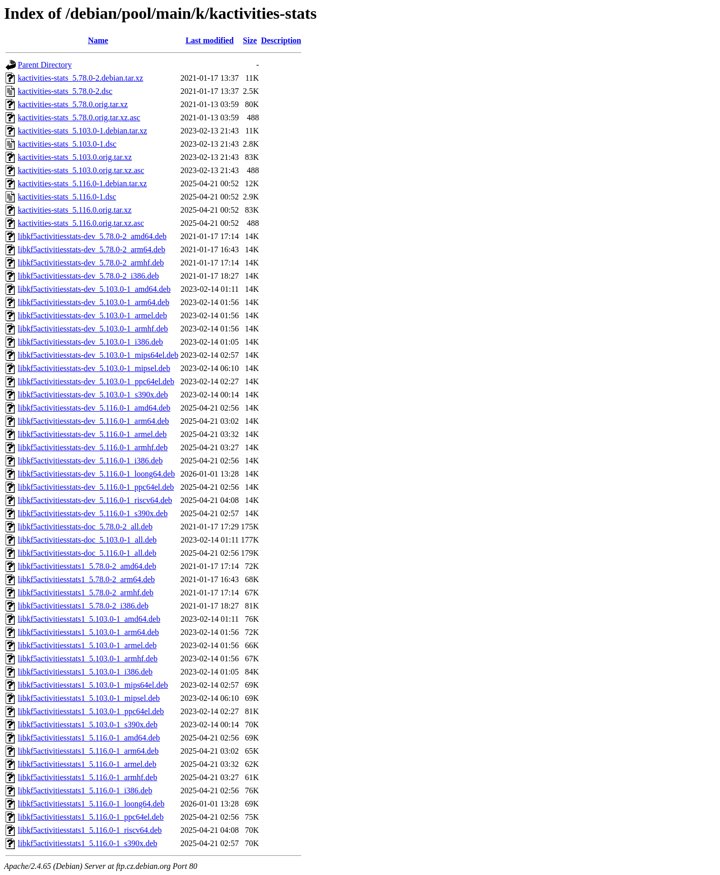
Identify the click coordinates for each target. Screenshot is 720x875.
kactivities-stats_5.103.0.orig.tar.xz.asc (81, 170)
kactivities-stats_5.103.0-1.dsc (67, 144)
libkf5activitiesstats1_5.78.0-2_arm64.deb (86, 579)
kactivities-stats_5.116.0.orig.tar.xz (75, 210)
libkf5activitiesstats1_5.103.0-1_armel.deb (87, 645)
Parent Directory (45, 64)
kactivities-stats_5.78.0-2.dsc (65, 91)
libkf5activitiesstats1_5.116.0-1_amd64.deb (89, 737)
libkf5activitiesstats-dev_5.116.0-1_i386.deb (90, 460)
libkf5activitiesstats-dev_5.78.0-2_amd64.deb (92, 236)
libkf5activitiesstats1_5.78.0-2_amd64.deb (87, 566)
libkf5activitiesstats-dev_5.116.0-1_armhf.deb (93, 447)
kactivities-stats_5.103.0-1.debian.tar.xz (82, 130)
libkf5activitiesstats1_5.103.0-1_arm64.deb (88, 632)
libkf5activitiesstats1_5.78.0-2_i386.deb (83, 605)
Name (98, 40)
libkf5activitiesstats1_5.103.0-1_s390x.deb (88, 724)
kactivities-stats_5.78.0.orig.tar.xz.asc (79, 117)
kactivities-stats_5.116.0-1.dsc (67, 196)
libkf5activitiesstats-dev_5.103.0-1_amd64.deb (94, 289)
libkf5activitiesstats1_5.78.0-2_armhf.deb (85, 592)
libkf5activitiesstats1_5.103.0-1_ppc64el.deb (91, 711)
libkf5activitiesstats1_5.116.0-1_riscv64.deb (90, 830)
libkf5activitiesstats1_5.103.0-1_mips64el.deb (93, 685)
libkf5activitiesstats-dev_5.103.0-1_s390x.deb (93, 394)
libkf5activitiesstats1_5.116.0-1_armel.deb (87, 764)
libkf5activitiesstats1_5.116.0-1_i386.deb (85, 790)
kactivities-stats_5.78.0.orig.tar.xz (73, 104)
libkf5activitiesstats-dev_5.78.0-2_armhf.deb (91, 262)
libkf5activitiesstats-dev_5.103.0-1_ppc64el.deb (96, 381)
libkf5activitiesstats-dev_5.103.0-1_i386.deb (90, 342)
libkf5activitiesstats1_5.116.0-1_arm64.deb (88, 751)
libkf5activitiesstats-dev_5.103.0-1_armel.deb (92, 315)
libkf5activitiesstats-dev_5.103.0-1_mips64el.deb (98, 355)
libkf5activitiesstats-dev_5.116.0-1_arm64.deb (93, 421)
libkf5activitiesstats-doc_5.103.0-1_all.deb (87, 539)
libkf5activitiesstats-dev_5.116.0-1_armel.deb (92, 434)
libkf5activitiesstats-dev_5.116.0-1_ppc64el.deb (96, 487)
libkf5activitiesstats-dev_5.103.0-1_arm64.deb (93, 302)
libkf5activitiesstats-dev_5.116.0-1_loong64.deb (96, 473)
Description (281, 40)
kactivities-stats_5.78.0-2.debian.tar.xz (80, 78)
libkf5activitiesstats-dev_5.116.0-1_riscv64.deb (95, 500)
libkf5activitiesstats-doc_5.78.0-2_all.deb (85, 526)
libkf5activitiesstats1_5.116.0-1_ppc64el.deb (91, 817)
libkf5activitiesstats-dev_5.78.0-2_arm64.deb (91, 249)
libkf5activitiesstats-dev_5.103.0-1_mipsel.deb (94, 368)
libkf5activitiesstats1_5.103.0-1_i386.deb (85, 671)
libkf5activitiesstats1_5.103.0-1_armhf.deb (88, 658)
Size (250, 40)
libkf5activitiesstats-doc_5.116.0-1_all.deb (87, 553)
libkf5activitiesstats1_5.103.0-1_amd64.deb (89, 619)
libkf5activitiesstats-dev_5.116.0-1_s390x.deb (93, 513)
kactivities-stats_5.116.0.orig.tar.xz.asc (81, 223)
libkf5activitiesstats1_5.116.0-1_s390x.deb (87, 843)
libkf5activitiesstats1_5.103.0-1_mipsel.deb (89, 698)
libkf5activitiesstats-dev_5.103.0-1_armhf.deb (93, 328)
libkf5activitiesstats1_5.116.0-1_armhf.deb (87, 777)
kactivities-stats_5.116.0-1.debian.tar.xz (82, 183)
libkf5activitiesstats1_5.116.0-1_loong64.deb (91, 803)
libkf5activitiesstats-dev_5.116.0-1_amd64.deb (94, 407)
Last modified (209, 40)
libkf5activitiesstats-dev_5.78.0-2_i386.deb (88, 276)
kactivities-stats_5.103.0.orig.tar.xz (75, 157)
